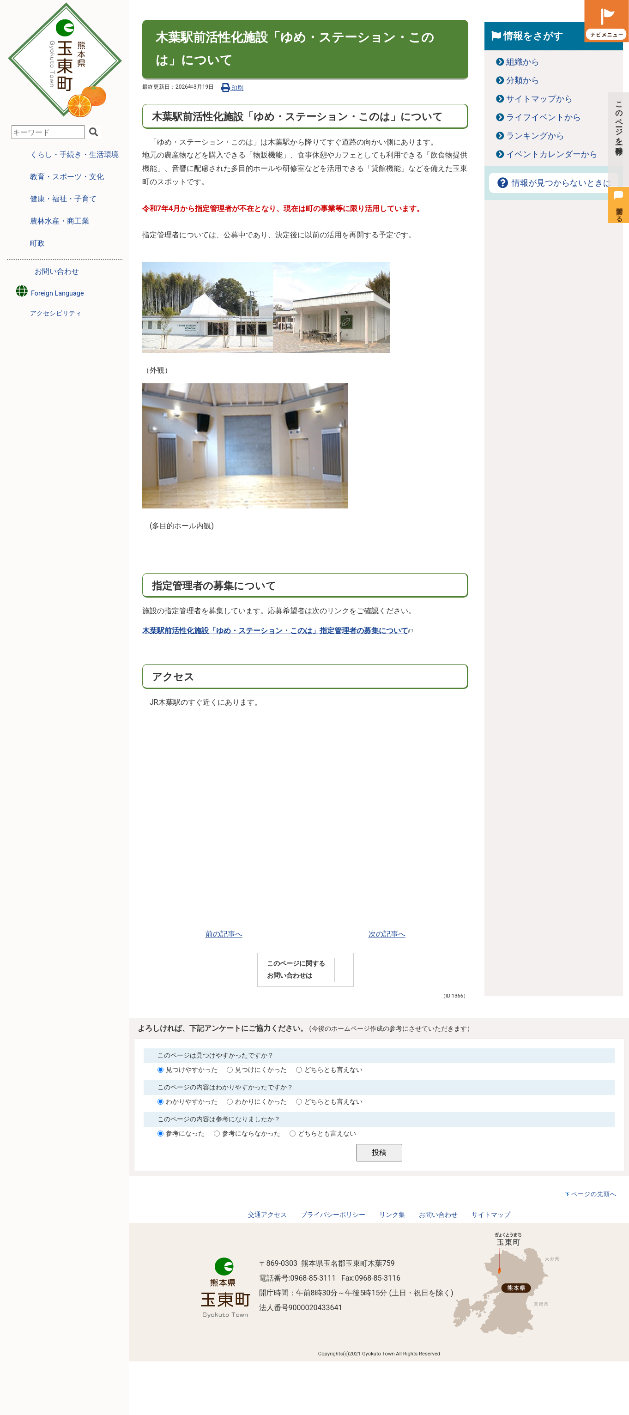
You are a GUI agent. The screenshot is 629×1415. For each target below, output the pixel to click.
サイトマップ (491, 1215)
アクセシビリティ (56, 313)
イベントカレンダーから (552, 154)
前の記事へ (224, 934)
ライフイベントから (543, 117)
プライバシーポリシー (333, 1215)
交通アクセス (267, 1215)
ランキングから (535, 135)
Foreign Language (49, 291)
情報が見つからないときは (553, 182)
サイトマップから (539, 98)
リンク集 (392, 1215)
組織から (522, 62)
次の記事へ (387, 934)
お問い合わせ (57, 271)
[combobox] (48, 132)
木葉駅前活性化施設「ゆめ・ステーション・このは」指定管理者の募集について (277, 630)
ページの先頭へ (594, 1194)
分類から (522, 80)
